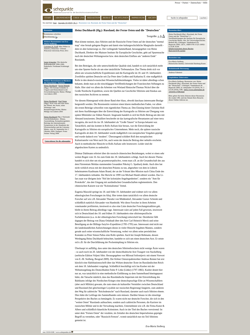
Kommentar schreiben (52, 34)
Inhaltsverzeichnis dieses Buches (181, 49)
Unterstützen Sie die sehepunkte (58, 141)
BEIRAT (107, 17)
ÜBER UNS (78, 17)
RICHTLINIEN (121, 17)
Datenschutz (196, 3)
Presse (177, 3)
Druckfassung (50, 37)
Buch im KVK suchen (177, 51)
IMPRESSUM (138, 17)
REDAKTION (93, 17)
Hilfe (205, 3)
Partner (185, 3)
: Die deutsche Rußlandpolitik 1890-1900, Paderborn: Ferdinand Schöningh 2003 (56, 65)
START (47, 17)
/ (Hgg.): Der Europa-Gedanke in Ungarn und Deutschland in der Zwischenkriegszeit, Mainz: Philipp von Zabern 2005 (57, 90)
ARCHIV (152, 17)
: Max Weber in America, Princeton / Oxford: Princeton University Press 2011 (57, 48)
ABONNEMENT (63, 17)
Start (55, 23)
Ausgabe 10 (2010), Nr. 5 (67, 23)
